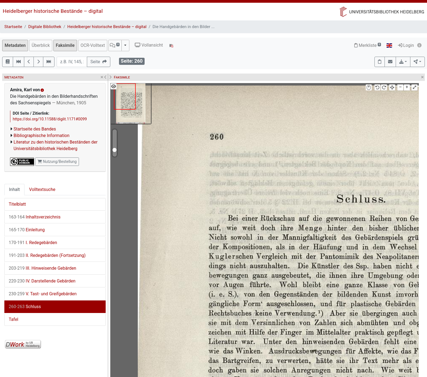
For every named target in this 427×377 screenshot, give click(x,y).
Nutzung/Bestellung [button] (57, 161)
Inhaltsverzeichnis (34, 217)
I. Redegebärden (33, 242)
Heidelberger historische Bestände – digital (53, 11)
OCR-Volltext (93, 45)
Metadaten (15, 45)
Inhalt (14, 189)
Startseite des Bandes (35, 129)
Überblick (41, 45)
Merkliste (367, 45)
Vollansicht (149, 45)
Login (406, 45)
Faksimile (65, 45)
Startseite (13, 26)
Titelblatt (17, 204)
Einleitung (27, 229)
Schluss (25, 306)
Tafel (13, 319)
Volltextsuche (42, 189)
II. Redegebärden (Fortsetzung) (47, 255)
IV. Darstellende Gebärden (42, 281)
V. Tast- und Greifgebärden (43, 293)
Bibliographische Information (41, 135)
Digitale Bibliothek (44, 26)
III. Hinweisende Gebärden (42, 268)
